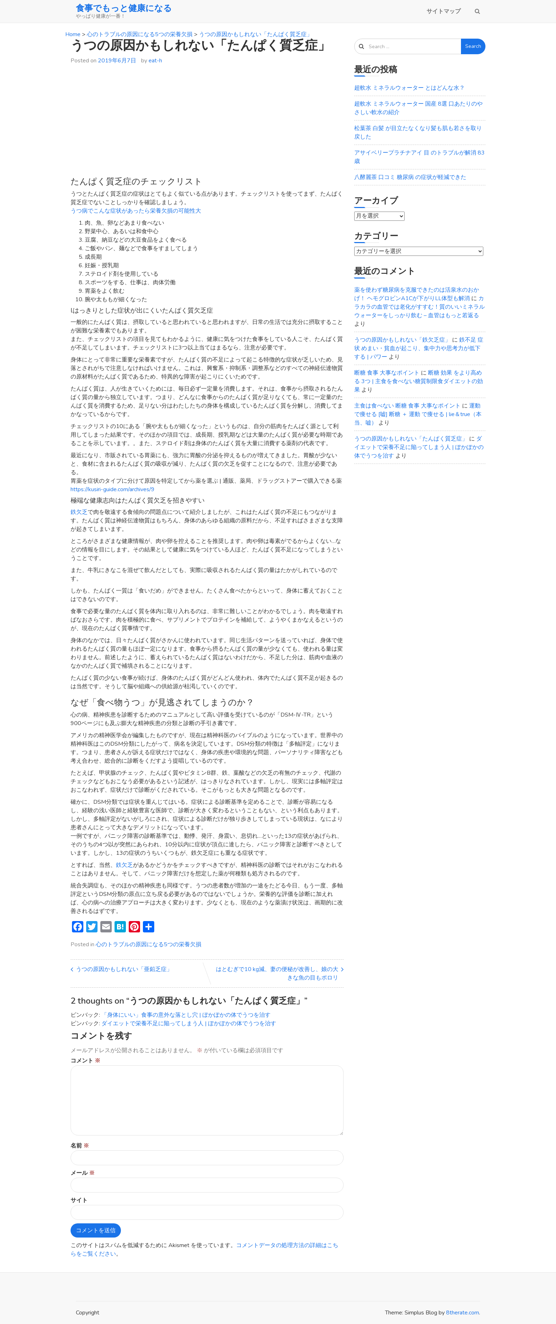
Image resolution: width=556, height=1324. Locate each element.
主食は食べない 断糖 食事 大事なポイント (407, 406)
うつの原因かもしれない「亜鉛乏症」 (124, 969)
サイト (79, 1200)
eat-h (155, 60)
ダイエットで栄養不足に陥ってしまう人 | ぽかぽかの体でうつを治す (188, 1023)
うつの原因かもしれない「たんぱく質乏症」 (411, 439)
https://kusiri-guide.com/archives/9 (113, 489)
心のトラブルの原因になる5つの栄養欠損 (148, 944)
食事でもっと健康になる (124, 8)
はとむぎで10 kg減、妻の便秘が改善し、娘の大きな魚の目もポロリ (277, 973)
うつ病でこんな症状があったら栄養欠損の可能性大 (136, 211)
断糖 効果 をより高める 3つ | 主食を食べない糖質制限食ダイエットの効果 (418, 381)
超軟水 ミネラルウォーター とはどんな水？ (409, 88)
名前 (80, 1146)
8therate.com (462, 1313)
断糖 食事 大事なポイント (386, 373)
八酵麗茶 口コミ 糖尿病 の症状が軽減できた (410, 177)
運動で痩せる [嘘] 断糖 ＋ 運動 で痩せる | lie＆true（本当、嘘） (418, 414)
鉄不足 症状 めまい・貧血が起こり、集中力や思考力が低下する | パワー (418, 348)
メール (83, 1173)
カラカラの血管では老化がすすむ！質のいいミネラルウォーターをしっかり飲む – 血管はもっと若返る (419, 306)
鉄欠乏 (79, 512)
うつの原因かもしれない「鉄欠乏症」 (402, 340)
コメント (85, 1061)
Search (473, 46)
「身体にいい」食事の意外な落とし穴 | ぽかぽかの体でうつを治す (186, 1015)
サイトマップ (444, 11)
